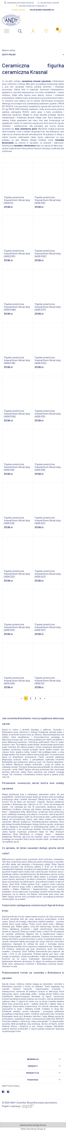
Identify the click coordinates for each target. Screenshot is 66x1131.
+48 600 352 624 (18, 10)
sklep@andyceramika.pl (42, 10)
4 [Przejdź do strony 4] (40, 698)
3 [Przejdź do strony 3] (35, 698)
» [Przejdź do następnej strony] (44, 698)
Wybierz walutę (8, 50)
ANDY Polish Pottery (11, 1086)
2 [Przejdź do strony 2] (30, 698)
